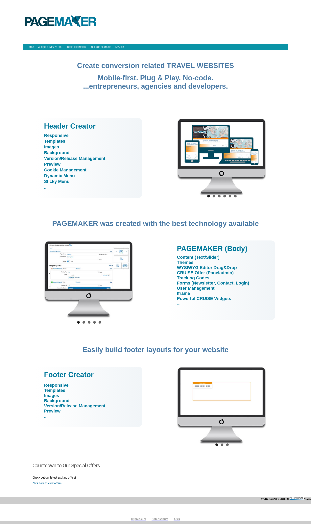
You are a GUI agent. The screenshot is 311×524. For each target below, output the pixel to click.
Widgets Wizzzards (49, 47)
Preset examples (75, 47)
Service (119, 47)
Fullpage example (100, 47)
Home (30, 47)
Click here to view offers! (47, 483)
